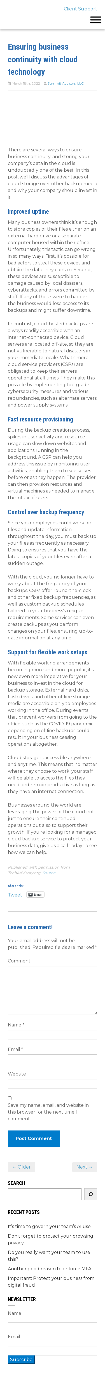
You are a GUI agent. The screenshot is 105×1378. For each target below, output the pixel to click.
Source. (49, 873)
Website (17, 1074)
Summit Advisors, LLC (66, 83)
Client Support (80, 9)
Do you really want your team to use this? (49, 1256)
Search (16, 1183)
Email (15, 1049)
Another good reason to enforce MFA (49, 1268)
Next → (84, 1167)
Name (16, 1025)
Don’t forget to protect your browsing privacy (50, 1239)
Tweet (15, 894)
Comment (19, 961)
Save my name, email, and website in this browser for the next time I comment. (48, 1112)
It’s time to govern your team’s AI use (49, 1226)
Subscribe (21, 1359)
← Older (21, 1167)
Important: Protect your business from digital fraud (51, 1282)
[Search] (90, 1194)
